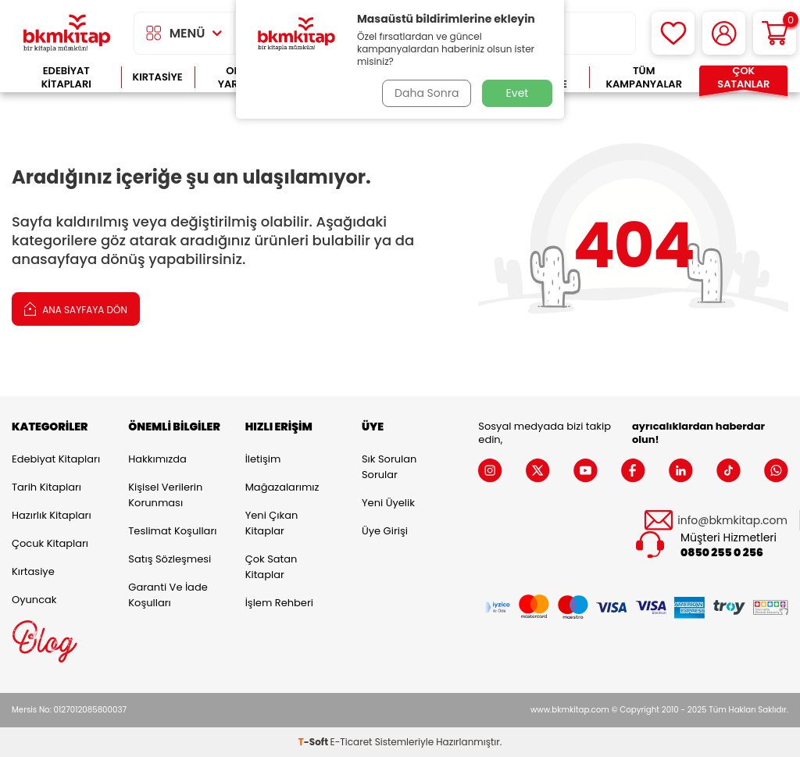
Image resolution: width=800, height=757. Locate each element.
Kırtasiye (158, 77)
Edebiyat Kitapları (66, 77)
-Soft (314, 741)
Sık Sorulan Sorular (389, 467)
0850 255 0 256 (721, 552)
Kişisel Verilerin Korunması (165, 495)
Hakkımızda (157, 459)
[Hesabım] (723, 33)
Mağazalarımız (282, 487)
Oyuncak (34, 599)
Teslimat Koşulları (172, 530)
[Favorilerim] (673, 33)
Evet (517, 93)
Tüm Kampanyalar (643, 77)
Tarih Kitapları (46, 487)
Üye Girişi (385, 530)
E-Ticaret (351, 741)
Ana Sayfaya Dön (75, 308)
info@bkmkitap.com (732, 520)
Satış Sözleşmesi (169, 559)
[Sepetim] (774, 33)
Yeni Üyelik (388, 502)
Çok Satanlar (743, 77)
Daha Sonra (426, 93)
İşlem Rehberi (279, 602)
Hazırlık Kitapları (51, 515)
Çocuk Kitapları (50, 543)
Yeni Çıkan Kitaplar (271, 523)
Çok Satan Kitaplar (271, 567)
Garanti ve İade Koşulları (167, 595)
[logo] (67, 33)
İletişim (263, 459)
